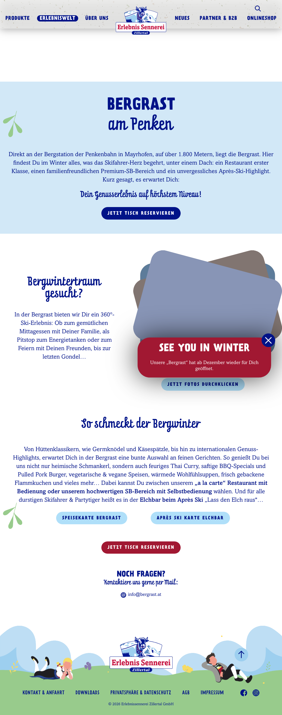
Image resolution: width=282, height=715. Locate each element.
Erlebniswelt (57, 18)
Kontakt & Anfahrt (44, 693)
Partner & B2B (218, 18)
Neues (182, 18)
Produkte (17, 18)
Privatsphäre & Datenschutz (140, 693)
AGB (186, 693)
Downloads (87, 693)
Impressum (212, 693)
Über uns (96, 18)
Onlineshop (262, 18)
